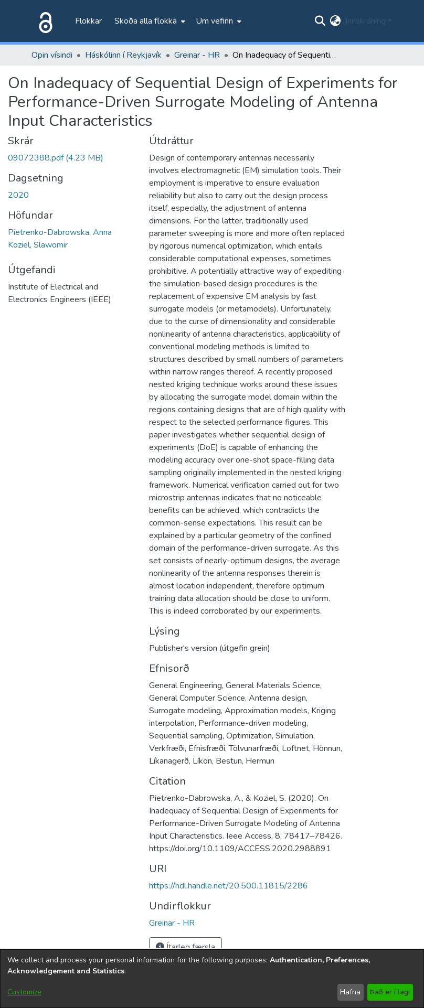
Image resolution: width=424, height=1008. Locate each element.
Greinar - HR (197, 55)
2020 (18, 195)
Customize (24, 992)
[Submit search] (320, 21)
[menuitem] (148, 21)
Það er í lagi (390, 992)
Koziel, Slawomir (38, 245)
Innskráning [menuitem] (365, 21)
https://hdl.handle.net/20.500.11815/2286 (228, 886)
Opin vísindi (51, 55)
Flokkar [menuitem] (88, 21)
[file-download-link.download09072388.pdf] (55, 158)
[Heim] (43, 21)
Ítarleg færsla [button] (185, 947)
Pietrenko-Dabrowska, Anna (60, 232)
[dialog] (212, 978)
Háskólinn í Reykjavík (123, 55)
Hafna (350, 992)
